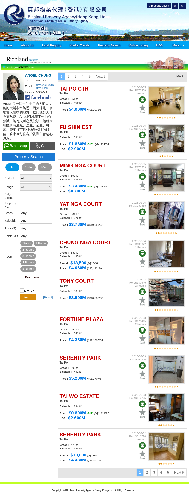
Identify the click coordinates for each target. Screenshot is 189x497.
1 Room (41, 243)
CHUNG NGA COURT (85, 242)
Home (8, 45)
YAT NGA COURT (81, 204)
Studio (26, 243)
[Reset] (48, 297)
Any (24, 213)
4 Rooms (28, 262)
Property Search (109, 45)
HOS (159, 45)
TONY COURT (77, 281)
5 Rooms (28, 269)
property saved (159, 5)
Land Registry (52, 45)
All (12, 167)
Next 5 (100, 76)
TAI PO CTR (74, 89)
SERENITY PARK (80, 358)
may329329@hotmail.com (44, 86)
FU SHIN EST (76, 127)
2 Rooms (28, 249)
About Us (27, 45)
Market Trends (80, 45)
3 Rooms (28, 256)
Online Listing (138, 45)
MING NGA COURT (83, 165)
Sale (28, 167)
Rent (44, 167)
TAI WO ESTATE (79, 396)
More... (178, 45)
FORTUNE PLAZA (81, 319)
